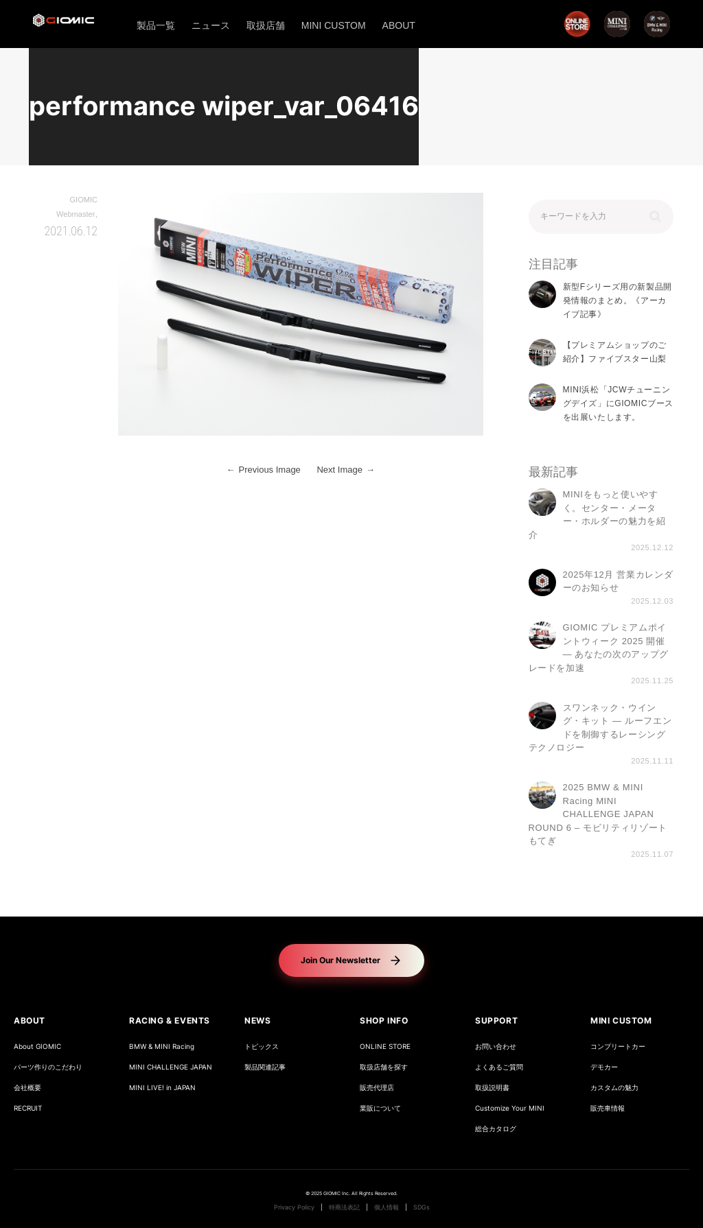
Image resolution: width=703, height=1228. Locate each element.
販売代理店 (377, 1087)
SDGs (421, 1207)
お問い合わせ (495, 1046)
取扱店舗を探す (384, 1067)
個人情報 (386, 1207)
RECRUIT (28, 1108)
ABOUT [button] (29, 1020)
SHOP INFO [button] (384, 1020)
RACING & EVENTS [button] (169, 1020)
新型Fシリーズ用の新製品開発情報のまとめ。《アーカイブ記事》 (617, 301)
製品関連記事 (265, 1067)
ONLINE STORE (385, 1046)
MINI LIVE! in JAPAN (162, 1087)
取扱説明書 (492, 1087)
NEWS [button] (257, 1020)
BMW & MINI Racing (161, 1046)
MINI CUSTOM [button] (621, 1020)
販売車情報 (607, 1108)
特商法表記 (344, 1207)
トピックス (261, 1046)
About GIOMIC (37, 1046)
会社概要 (27, 1087)
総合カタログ (495, 1129)
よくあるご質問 (499, 1067)
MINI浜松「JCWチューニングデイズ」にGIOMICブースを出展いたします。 (618, 404)
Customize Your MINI (509, 1108)
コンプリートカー (617, 1046)
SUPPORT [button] (496, 1020)
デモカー (604, 1067)
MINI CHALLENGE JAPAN (170, 1067)
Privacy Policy (294, 1207)
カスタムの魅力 (614, 1087)
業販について (380, 1108)
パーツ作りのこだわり (48, 1067)
